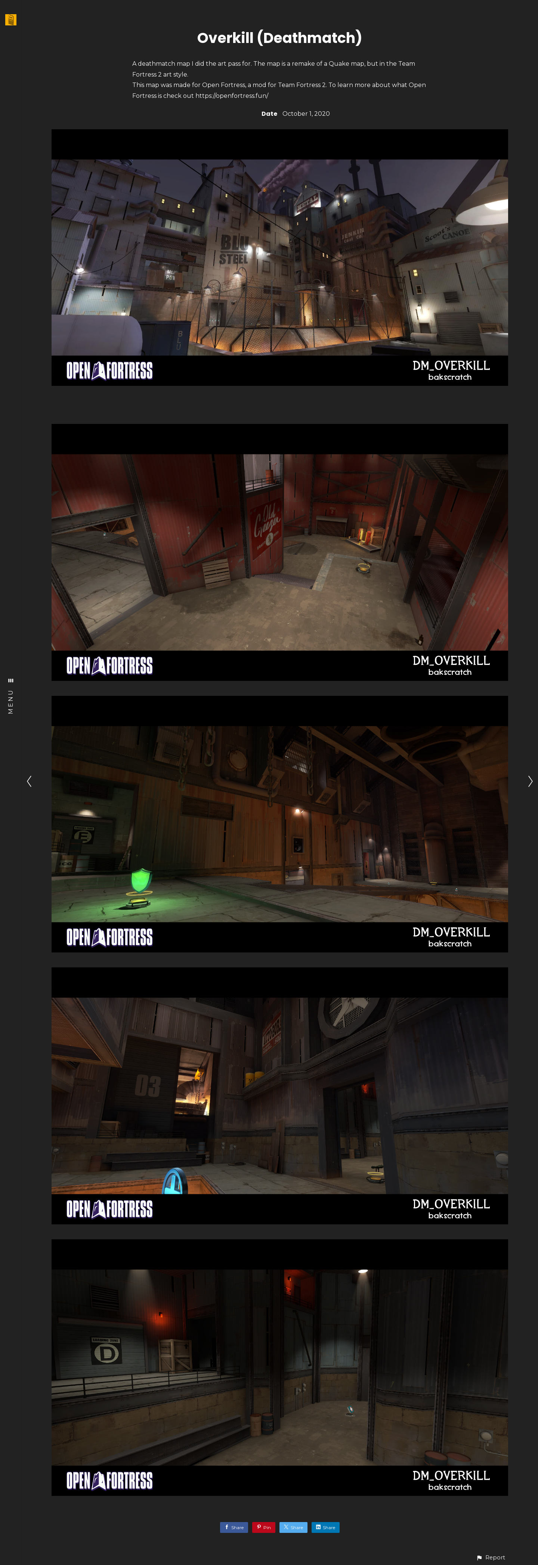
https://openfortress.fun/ (231, 95)
